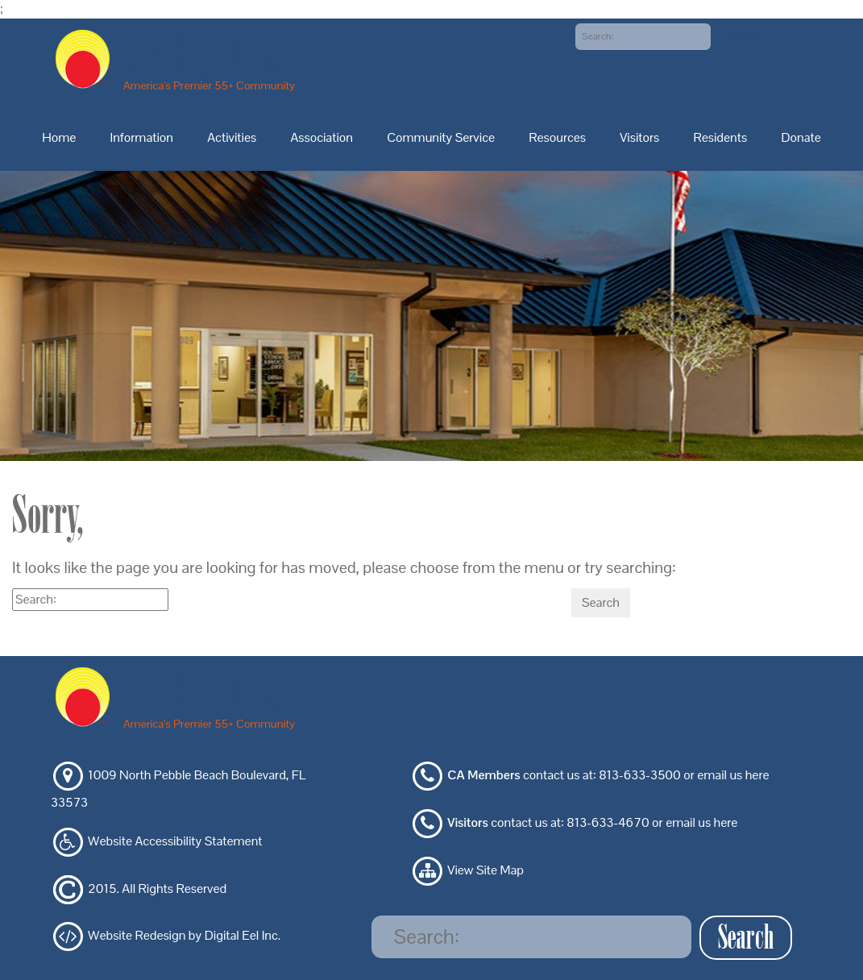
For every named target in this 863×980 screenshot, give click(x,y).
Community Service (441, 137)
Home (59, 137)
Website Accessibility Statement (175, 841)
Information (141, 137)
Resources (557, 137)
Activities (231, 137)
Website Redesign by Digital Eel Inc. (184, 936)
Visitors (639, 137)
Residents (721, 137)
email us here (733, 775)
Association (321, 137)
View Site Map (485, 870)
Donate (800, 137)
